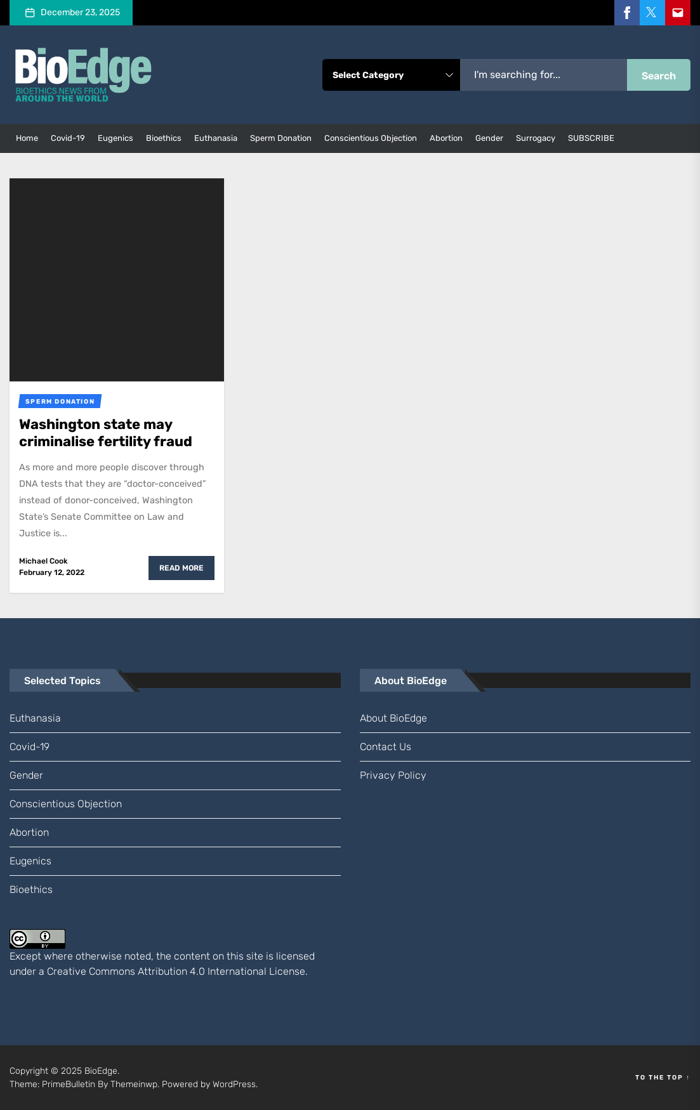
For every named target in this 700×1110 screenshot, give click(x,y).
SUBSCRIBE (591, 138)
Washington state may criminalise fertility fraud (105, 432)
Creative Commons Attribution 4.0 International (157, 971)
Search (659, 76)
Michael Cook (43, 561)
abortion (446, 138)
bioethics (164, 138)
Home (27, 138)
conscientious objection (370, 138)
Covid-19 (68, 138)
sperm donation (281, 138)
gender (489, 138)
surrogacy (535, 138)
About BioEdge (393, 718)
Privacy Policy (393, 775)
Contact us (385, 747)
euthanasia (215, 138)
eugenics (115, 138)
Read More (181, 568)
